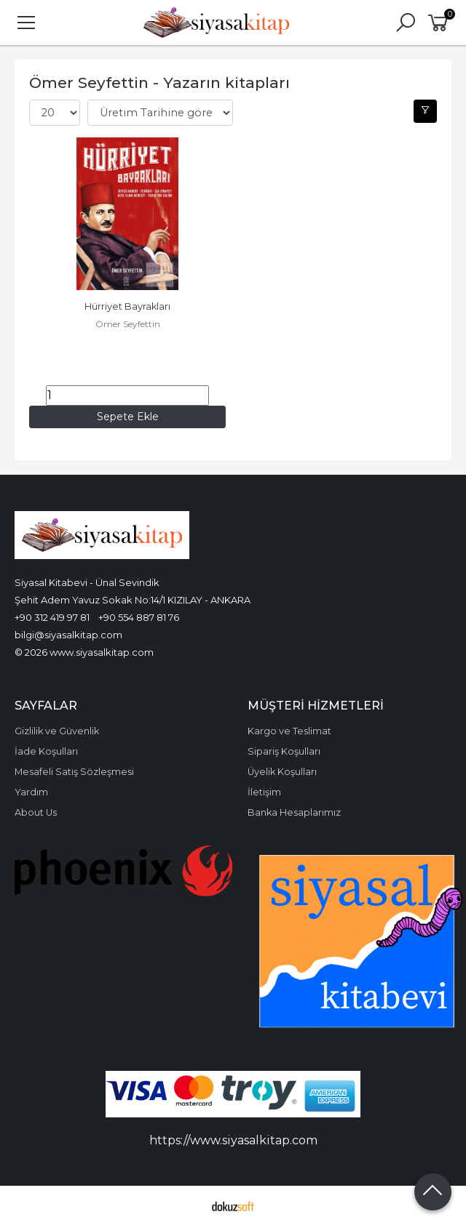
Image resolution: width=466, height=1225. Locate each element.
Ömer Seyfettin (127, 323)
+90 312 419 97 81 (52, 617)
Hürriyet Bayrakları (127, 306)
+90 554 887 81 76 (138, 617)
